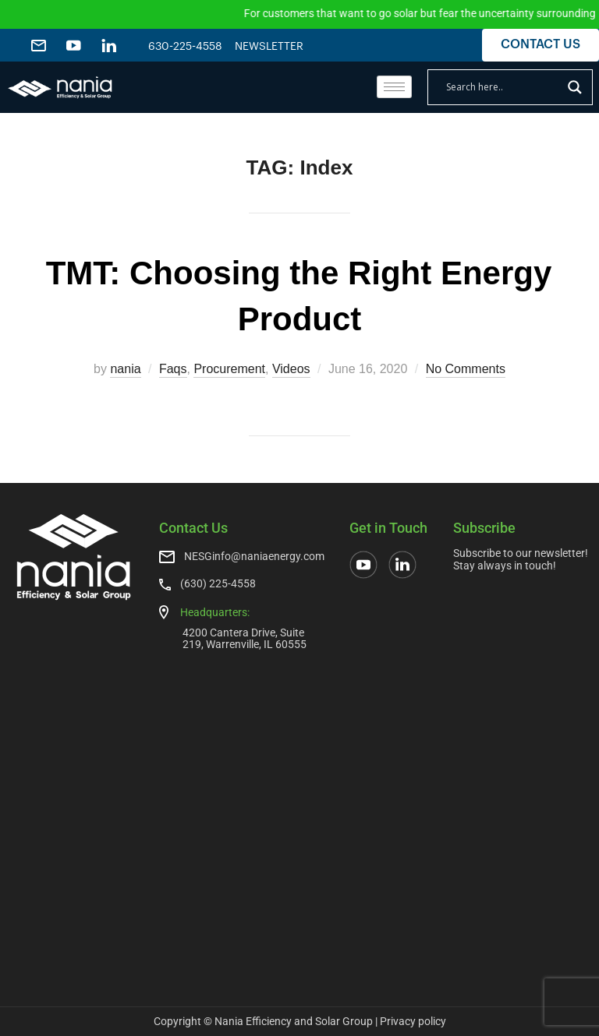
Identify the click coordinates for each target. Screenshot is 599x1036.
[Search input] (503, 87)
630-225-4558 (185, 46)
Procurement (229, 368)
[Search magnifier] (575, 87)
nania (125, 368)
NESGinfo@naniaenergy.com (254, 556)
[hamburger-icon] (394, 87)
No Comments (465, 368)
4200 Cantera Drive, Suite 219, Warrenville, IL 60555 (245, 638)
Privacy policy (413, 1021)
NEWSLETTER (269, 46)
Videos (291, 368)
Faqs (173, 368)
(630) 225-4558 (218, 583)
